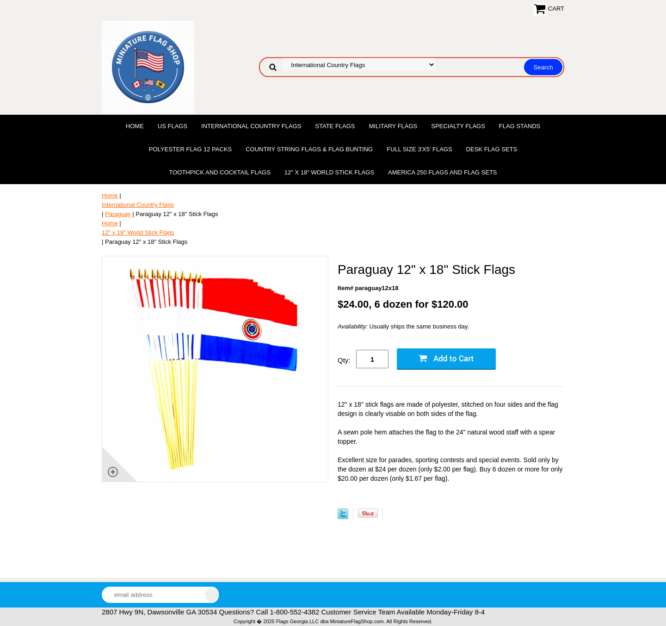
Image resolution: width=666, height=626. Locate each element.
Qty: (344, 360)
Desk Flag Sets (492, 149)
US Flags (172, 126)
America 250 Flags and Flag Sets (442, 172)
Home (135, 126)
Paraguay (118, 214)
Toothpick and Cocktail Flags (219, 172)
